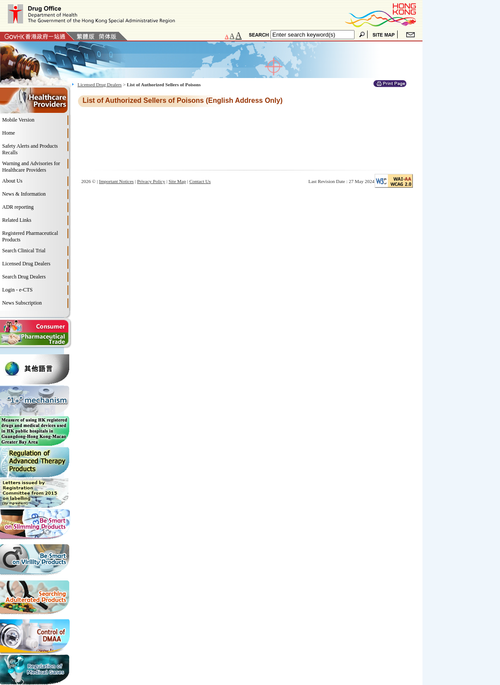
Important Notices (116, 181)
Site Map (177, 181)
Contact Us (200, 181)
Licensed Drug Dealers (100, 84)
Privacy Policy (151, 181)
